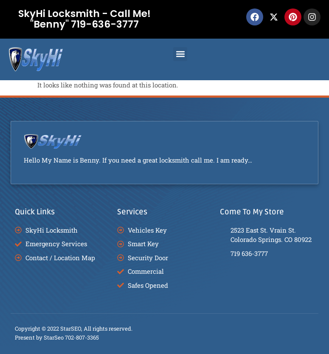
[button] (180, 54)
